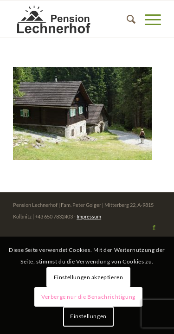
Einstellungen (88, 316)
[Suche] (126, 19)
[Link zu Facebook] (154, 227)
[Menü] (148, 19)
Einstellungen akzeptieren (88, 277)
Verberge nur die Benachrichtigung (88, 296)
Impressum (89, 216)
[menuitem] (126, 19)
